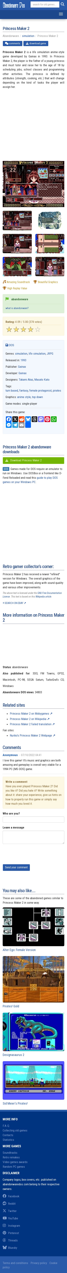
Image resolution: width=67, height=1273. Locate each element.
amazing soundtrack (16, 282)
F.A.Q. (6, 1126)
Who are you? (11, 813)
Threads (10, 1240)
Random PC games (14, 1166)
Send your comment (16, 867)
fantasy (23, 390)
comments (12, 43)
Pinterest (11, 1233)
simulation (28, 36)
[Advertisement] (33, 127)
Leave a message (13, 827)
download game (36, 43)
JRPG (50, 353)
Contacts (8, 1135)
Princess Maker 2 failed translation (30, 724)
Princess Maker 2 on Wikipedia (28, 719)
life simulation (37, 353)
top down (37, 397)
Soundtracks (10, 1152)
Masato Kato (41, 379)
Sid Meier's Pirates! (33, 1083)
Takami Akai (26, 379)
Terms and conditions (15, 1263)
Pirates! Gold (33, 982)
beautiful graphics (45, 282)
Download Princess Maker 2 (23, 460)
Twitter (10, 1211)
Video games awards (15, 1162)
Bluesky (10, 1248)
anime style (24, 397)
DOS (10, 345)
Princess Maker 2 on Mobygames (29, 713)
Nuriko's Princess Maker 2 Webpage (31, 735)
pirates (57, 390)
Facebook (11, 1196)
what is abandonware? (17, 308)
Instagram (11, 1225)
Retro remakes (11, 1157)
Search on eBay (14, 603)
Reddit (9, 1203)
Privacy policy (39, 1263)
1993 (23, 360)
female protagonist (40, 390)
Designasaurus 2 (33, 1035)
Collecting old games (15, 1130)
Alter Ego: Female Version (33, 929)
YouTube (10, 1218)
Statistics (8, 1140)
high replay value (15, 288)
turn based (12, 390)
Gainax (22, 366)
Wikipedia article (43, 596)
